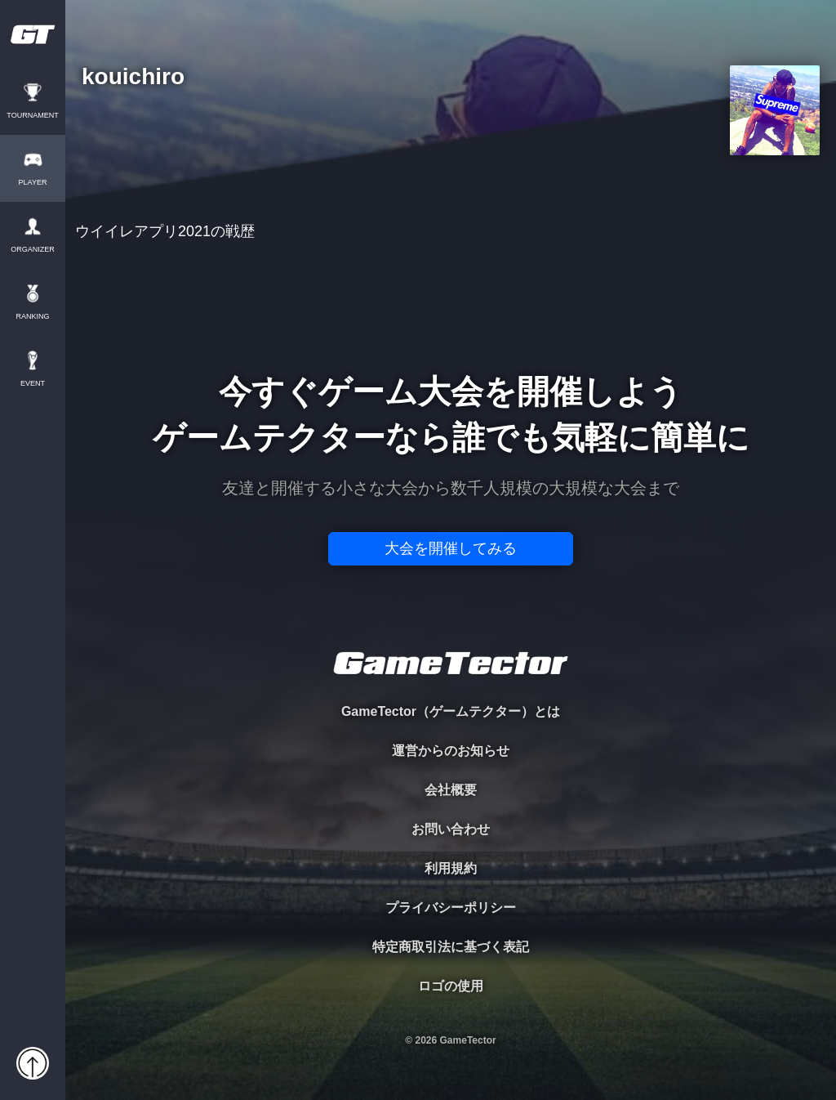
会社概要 (451, 790)
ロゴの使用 (450, 986)
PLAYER (33, 182)
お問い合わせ (450, 829)
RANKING (32, 316)
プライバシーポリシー (450, 907)
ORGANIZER (33, 249)
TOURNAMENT (32, 115)
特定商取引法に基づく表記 (450, 947)
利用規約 (451, 868)
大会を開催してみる (451, 548)
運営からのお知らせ (450, 751)
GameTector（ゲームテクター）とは (450, 711)
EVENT (32, 383)
